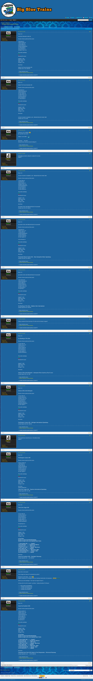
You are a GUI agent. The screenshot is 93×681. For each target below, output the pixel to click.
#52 (89, 269)
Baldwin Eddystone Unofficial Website (26, 72)
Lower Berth (7, 22)
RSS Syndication (34, 675)
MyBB (5, 679)
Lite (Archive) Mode (20, 675)
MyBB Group (13, 679)
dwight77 (8, 158)
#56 (89, 435)
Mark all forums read (27, 675)
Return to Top (13, 675)
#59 (89, 569)
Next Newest (9, 665)
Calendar (86, 17)
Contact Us (2, 675)
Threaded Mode (88, 28)
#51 (89, 219)
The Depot (3, 22)
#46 (89, 31)
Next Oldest (4, 665)
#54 (89, 333)
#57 (89, 452)
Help (91, 17)
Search (72, 17)
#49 (89, 153)
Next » (19, 667)
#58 (89, 502)
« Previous (6, 667)
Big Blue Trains (7, 675)
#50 (89, 170)
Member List (79, 17)
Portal (67, 17)
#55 (89, 385)
